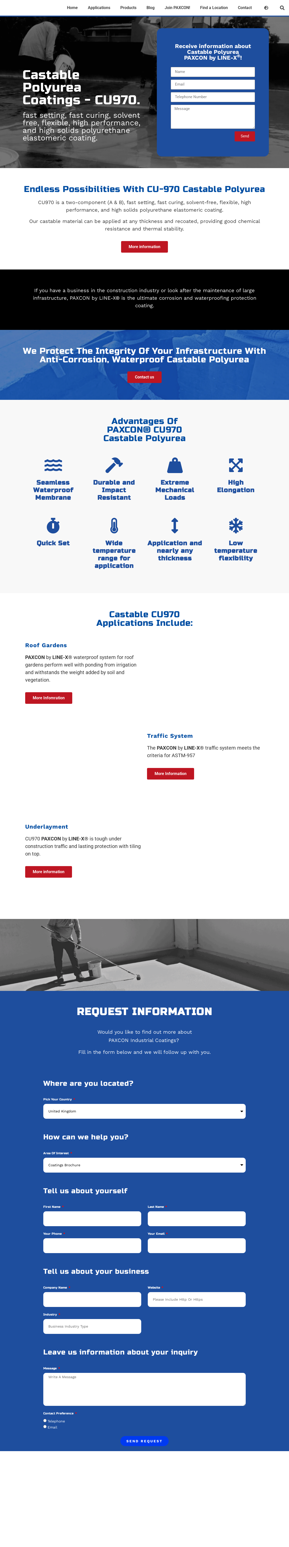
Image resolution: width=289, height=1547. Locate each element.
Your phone (53, 1245)
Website (154, 1299)
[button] (282, 8)
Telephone (56, 1433)
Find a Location (214, 7)
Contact (245, 7)
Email (52, 1439)
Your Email (157, 1245)
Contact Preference (59, 1425)
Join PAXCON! (177, 7)
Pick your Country (58, 1111)
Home (72, 7)
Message (50, 1380)
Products (128, 7)
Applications (99, 7)
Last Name (156, 1218)
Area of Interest (56, 1165)
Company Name (55, 1299)
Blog (151, 7)
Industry (50, 1326)
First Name (52, 1218)
